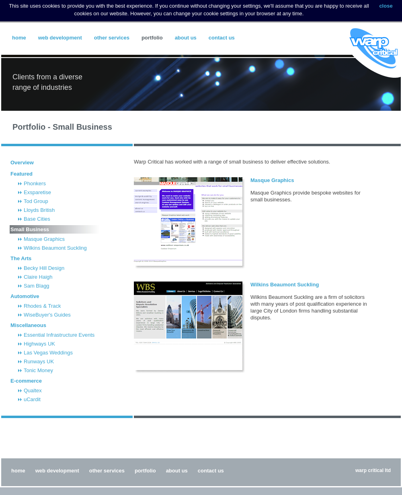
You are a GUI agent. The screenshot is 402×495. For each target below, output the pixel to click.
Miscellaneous (28, 325)
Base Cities (37, 219)
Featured (21, 174)
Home (19, 38)
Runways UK (39, 361)
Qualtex (33, 390)
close (385, 6)
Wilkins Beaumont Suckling (55, 248)
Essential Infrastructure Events (59, 335)
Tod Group (36, 201)
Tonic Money (38, 370)
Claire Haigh (38, 277)
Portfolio (152, 38)
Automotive (24, 296)
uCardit (32, 399)
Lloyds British (39, 210)
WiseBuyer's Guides (47, 315)
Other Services (111, 38)
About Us (186, 38)
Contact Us (222, 38)
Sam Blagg (36, 286)
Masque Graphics (44, 239)
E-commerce (26, 381)
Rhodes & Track (42, 306)
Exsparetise (37, 192)
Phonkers (35, 183)
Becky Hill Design (44, 268)
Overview (22, 162)
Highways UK (39, 344)
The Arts (20, 258)
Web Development (60, 38)
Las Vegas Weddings (48, 353)
